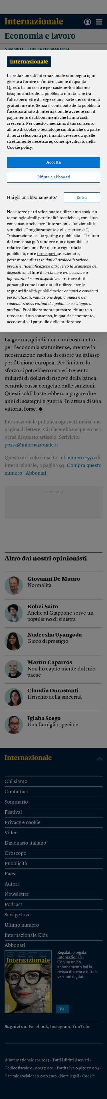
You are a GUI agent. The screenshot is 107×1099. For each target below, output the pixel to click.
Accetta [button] (53, 162)
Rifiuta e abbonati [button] (53, 177)
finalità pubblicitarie (43, 291)
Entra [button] (81, 198)
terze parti (47, 254)
